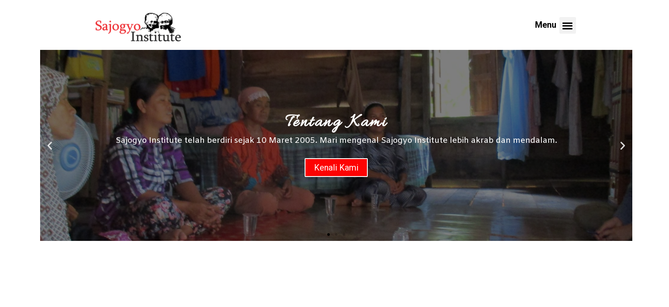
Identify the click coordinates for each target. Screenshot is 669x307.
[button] (328, 234)
